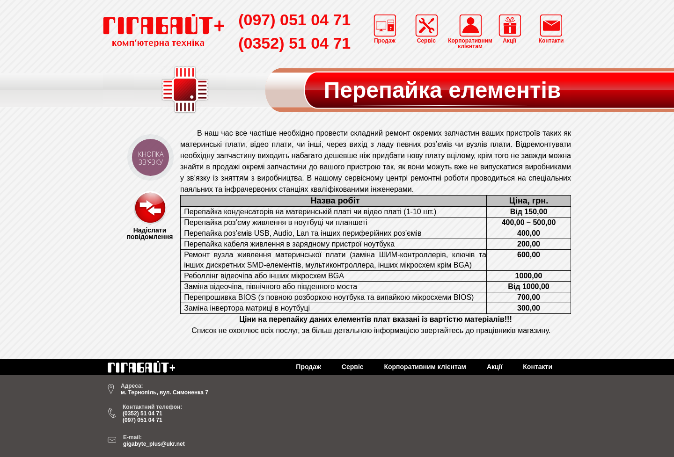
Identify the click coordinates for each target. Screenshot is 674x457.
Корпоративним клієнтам (425, 366)
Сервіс (353, 366)
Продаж (308, 366)
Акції (495, 366)
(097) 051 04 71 (294, 20)
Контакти (537, 366)
